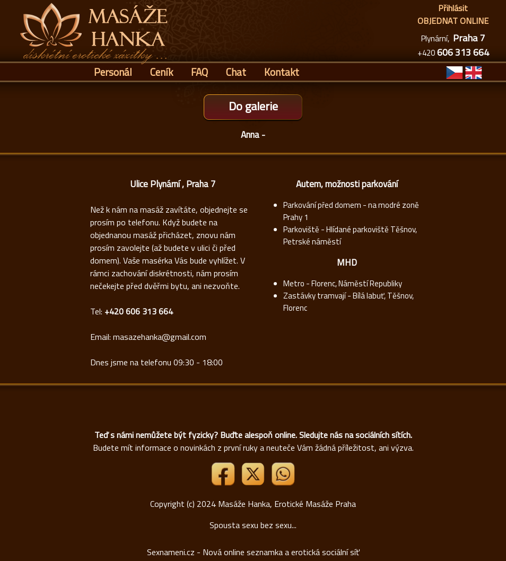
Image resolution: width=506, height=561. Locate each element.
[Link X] (254, 482)
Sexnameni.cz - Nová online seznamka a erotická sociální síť (253, 552)
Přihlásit (453, 8)
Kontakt (281, 72)
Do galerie (253, 106)
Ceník (161, 72)
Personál (113, 72)
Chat (236, 72)
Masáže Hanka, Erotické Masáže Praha (287, 503)
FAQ (199, 72)
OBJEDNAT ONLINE (452, 20)
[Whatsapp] (282, 482)
